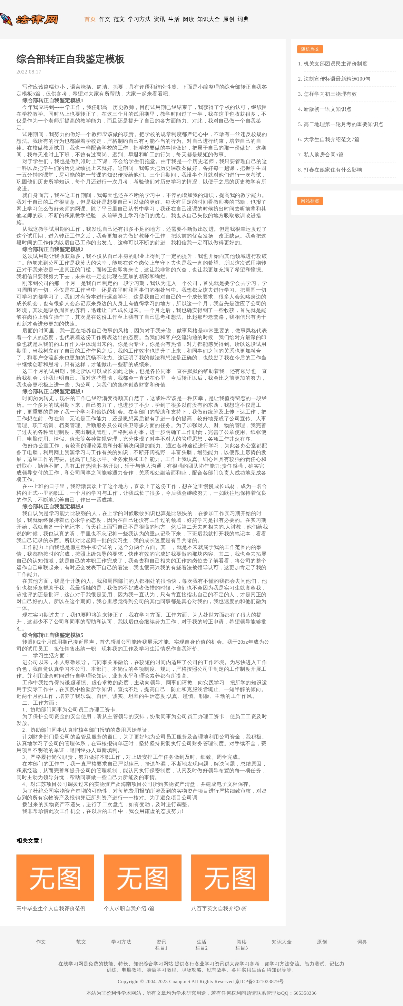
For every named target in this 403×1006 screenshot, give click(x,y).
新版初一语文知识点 (328, 109)
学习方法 (139, 19)
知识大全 (208, 19)
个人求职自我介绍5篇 (129, 908)
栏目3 (241, 948)
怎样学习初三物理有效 (330, 94)
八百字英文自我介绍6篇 (219, 908)
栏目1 (161, 948)
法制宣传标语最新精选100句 (337, 79)
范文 (119, 19)
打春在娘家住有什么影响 (333, 169)
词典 (243, 19)
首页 (90, 19)
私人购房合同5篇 (324, 154)
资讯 (159, 19)
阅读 (188, 19)
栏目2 (201, 948)
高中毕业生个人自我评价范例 (51, 908)
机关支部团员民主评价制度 (336, 63)
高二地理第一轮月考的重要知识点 (344, 124)
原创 (228, 19)
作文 (104, 19)
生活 (174, 19)
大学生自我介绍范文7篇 (332, 139)
